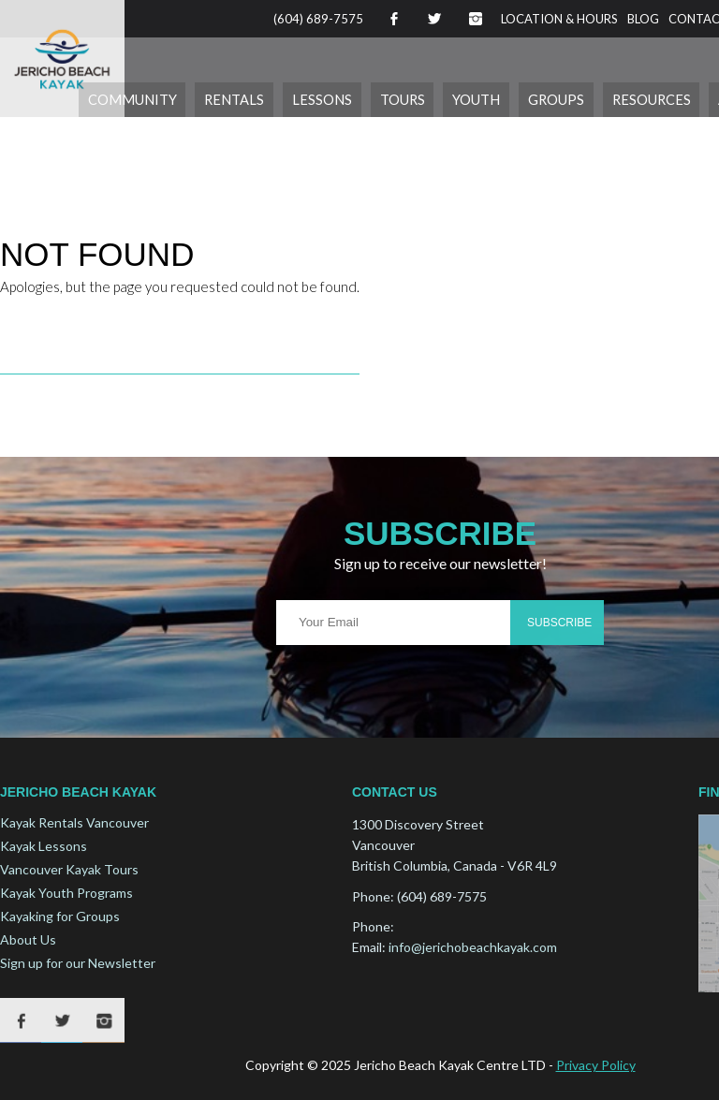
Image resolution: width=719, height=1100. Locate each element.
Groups (567, 99)
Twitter (434, 18)
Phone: (373, 896)
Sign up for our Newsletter (77, 963)
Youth (492, 99)
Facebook (393, 18)
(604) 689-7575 (318, 18)
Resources (658, 99)
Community (170, 99)
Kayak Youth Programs (66, 893)
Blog (643, 18)
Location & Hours (559, 18)
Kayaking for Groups (60, 916)
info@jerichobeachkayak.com (473, 947)
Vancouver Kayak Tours (69, 869)
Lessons (346, 99)
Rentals (265, 99)
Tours (422, 99)
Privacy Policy (596, 1064)
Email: (369, 947)
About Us (28, 939)
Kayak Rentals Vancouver (74, 822)
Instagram (476, 18)
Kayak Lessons (43, 846)
